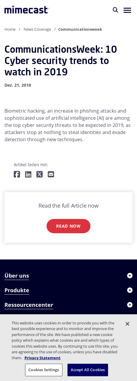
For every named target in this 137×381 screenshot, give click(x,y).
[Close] (127, 323)
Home (10, 29)
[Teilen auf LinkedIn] (28, 174)
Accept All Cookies (88, 369)
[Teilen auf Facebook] (17, 174)
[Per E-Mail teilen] (51, 174)
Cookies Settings (43, 369)
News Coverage (37, 29)
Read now (68, 226)
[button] (127, 10)
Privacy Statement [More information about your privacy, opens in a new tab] (42, 357)
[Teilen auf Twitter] (39, 174)
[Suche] (115, 9)
